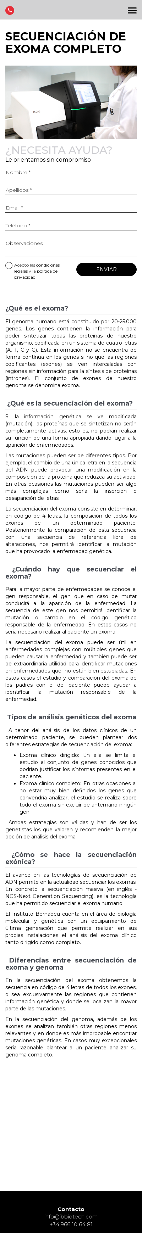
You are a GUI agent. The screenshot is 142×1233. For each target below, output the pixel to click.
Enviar (106, 269)
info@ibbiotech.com (71, 1216)
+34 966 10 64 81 (71, 1224)
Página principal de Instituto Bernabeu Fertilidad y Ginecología (71, 11)
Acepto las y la (32, 271)
